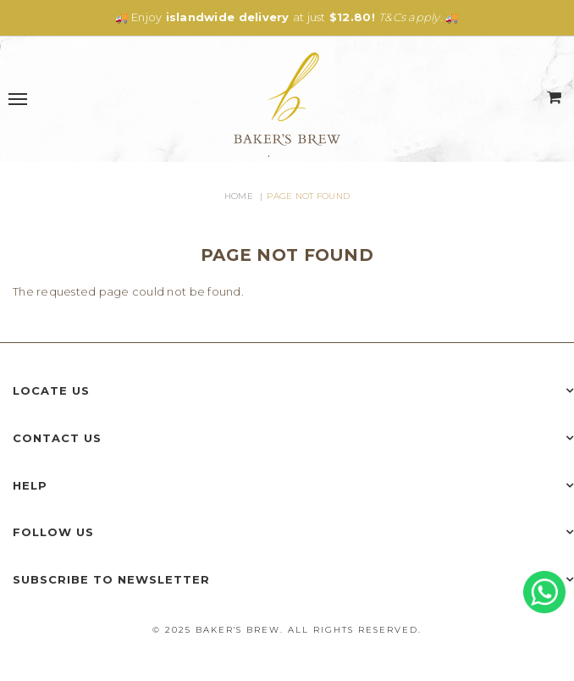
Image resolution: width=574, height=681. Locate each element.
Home (238, 196)
